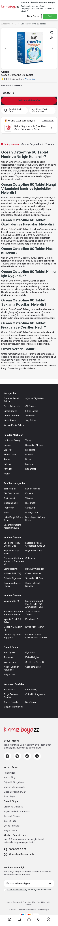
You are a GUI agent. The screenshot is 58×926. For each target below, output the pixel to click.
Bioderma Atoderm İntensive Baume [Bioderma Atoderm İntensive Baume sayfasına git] (13, 613)
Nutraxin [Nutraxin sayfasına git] (8, 464)
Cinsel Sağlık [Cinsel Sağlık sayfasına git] (10, 411)
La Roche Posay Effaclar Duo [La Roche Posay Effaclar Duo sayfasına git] (12, 544)
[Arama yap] (19, 919)
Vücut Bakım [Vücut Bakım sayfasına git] (10, 420)
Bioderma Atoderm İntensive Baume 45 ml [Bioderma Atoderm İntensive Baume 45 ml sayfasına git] (14, 561)
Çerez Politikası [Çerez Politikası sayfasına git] (33, 666)
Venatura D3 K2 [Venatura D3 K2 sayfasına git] (11, 601)
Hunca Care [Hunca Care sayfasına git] (10, 454)
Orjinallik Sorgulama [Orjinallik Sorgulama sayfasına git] (35, 694)
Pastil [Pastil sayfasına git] (6, 512)
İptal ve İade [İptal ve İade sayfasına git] (10, 662)
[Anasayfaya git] (9, 919)
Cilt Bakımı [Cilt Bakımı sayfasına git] (30, 406)
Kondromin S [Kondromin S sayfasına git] (31, 619)
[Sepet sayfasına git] (29, 919)
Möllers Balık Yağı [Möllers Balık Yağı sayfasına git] (12, 573)
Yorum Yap (30, 79)
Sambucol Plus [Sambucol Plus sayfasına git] (11, 568)
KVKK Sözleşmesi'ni (16, 889)
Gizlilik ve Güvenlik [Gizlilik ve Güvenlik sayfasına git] (34, 662)
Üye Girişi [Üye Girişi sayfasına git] (30, 652)
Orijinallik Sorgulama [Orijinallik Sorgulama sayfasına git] (14, 782)
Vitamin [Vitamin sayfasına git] (29, 498)
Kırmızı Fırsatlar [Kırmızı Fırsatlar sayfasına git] (11, 702)
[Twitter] (17, 756)
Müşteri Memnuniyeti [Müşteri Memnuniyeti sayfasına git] (14, 787)
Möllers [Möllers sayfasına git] (29, 464)
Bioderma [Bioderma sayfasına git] (30, 449)
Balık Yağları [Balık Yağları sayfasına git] (10, 488)
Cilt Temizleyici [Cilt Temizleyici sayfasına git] (11, 493)
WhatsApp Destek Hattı (19, 854)
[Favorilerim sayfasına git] (39, 919)
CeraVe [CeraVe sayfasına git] (7, 445)
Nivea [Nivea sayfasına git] (28, 459)
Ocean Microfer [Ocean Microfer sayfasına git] (33, 573)
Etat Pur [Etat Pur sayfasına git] (7, 449)
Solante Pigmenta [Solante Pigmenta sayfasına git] (12, 578)
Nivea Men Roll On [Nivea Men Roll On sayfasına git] (34, 626)
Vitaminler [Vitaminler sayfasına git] (30, 415)
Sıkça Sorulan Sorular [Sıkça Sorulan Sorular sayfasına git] (11, 696)
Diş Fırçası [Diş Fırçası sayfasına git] (30, 503)
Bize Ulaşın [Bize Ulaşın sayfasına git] (31, 702)
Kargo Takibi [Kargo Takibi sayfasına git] (10, 830)
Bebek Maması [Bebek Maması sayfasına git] (32, 488)
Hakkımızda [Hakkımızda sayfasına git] (9, 689)
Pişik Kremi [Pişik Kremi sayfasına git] (9, 498)
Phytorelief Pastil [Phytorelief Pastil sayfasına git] (33, 550)
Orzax (5, 71)
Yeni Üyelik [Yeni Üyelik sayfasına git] (9, 652)
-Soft (12, 910)
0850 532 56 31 (15, 849)
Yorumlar (50, 144)
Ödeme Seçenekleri (32, 144)
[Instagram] (37, 756)
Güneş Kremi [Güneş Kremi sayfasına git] (31, 512)
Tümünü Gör (48, 120)
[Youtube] (27, 756)
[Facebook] (7, 756)
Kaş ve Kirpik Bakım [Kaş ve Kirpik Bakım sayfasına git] (14, 425)
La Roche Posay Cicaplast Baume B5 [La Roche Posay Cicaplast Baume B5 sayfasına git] (35, 544)
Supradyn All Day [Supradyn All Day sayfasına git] (34, 445)
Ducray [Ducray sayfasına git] (29, 454)
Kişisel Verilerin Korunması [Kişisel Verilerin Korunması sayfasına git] (11, 668)
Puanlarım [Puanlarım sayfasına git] (8, 657)
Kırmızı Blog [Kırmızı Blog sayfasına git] (31, 689)
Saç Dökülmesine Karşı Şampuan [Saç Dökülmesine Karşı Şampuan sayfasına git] (12, 526)
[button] (5, 48)
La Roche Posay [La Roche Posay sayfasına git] (12, 440)
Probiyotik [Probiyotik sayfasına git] (9, 507)
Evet (50, 16)
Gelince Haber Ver (29, 100)
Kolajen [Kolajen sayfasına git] (29, 493)
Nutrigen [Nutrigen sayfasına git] (8, 468)
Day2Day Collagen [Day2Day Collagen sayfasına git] (34, 568)
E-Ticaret (19, 910)
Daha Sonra (33, 16)
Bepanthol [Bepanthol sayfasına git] (30, 468)
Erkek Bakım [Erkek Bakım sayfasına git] (31, 411)
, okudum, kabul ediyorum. (28, 889)
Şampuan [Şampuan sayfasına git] (30, 507)
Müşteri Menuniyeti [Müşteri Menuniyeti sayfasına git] (13, 706)
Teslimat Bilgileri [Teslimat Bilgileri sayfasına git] (12, 816)
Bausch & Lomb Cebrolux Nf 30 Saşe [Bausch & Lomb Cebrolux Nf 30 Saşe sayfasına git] (36, 636)
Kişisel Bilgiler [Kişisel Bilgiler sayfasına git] (32, 657)
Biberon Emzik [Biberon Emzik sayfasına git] (11, 503)
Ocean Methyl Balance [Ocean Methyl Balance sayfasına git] (32, 584)
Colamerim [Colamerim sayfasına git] (30, 558)
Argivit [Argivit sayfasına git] (7, 473)
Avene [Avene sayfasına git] (7, 459)
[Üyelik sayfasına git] (48, 919)
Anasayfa (6, 23)
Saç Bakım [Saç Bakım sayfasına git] (30, 420)
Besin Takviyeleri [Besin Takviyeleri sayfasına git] (12, 406)
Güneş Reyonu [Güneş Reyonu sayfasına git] (11, 415)
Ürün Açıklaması (10, 144)
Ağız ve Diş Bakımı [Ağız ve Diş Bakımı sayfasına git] (34, 398)
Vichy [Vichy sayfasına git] (28, 440)
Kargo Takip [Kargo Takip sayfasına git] (10, 674)
